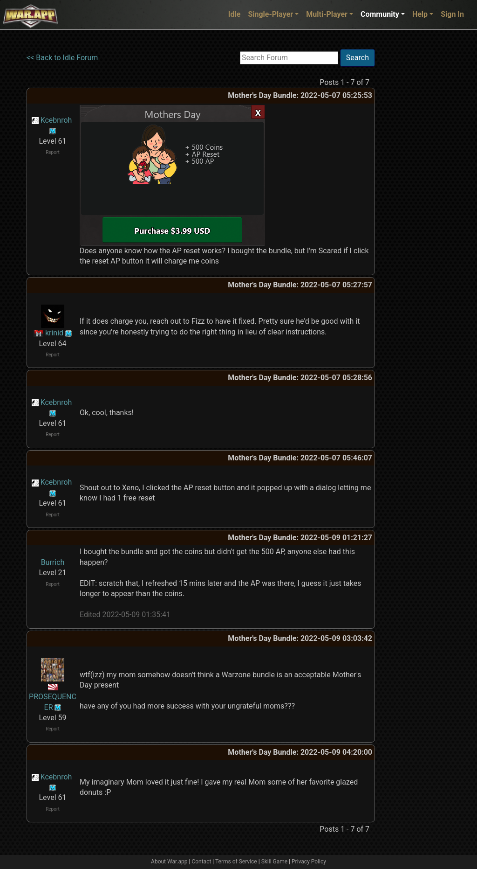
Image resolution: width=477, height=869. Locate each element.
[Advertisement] (413, 189)
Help (420, 14)
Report (53, 152)
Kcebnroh (56, 120)
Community (380, 14)
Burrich (53, 562)
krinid (54, 332)
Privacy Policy (309, 861)
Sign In (452, 14)
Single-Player (270, 14)
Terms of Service (236, 861)
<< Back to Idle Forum (62, 57)
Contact (201, 861)
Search (357, 57)
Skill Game (274, 861)
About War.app (169, 861)
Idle (234, 14)
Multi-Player (327, 14)
